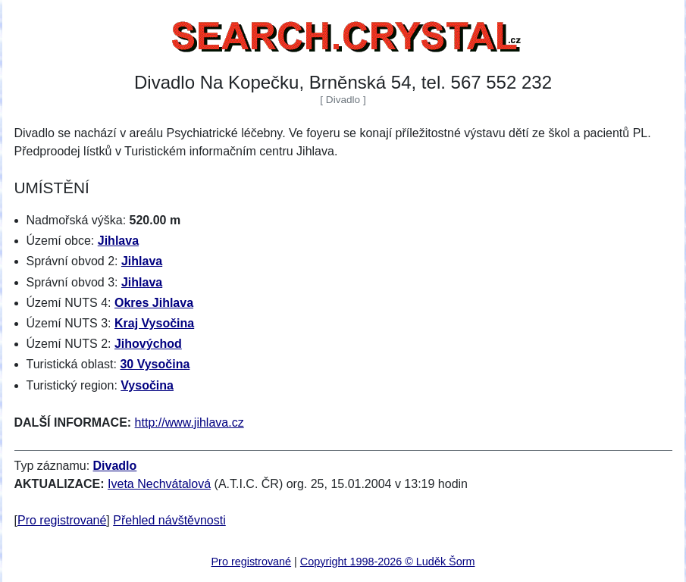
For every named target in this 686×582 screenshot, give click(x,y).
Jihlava (118, 240)
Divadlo (115, 465)
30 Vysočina (155, 364)
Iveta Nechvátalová (159, 483)
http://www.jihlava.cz (189, 422)
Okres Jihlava (153, 302)
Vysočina (147, 385)
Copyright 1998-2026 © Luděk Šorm (387, 561)
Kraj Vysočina (154, 323)
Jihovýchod (148, 343)
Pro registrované (61, 520)
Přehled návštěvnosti (169, 520)
